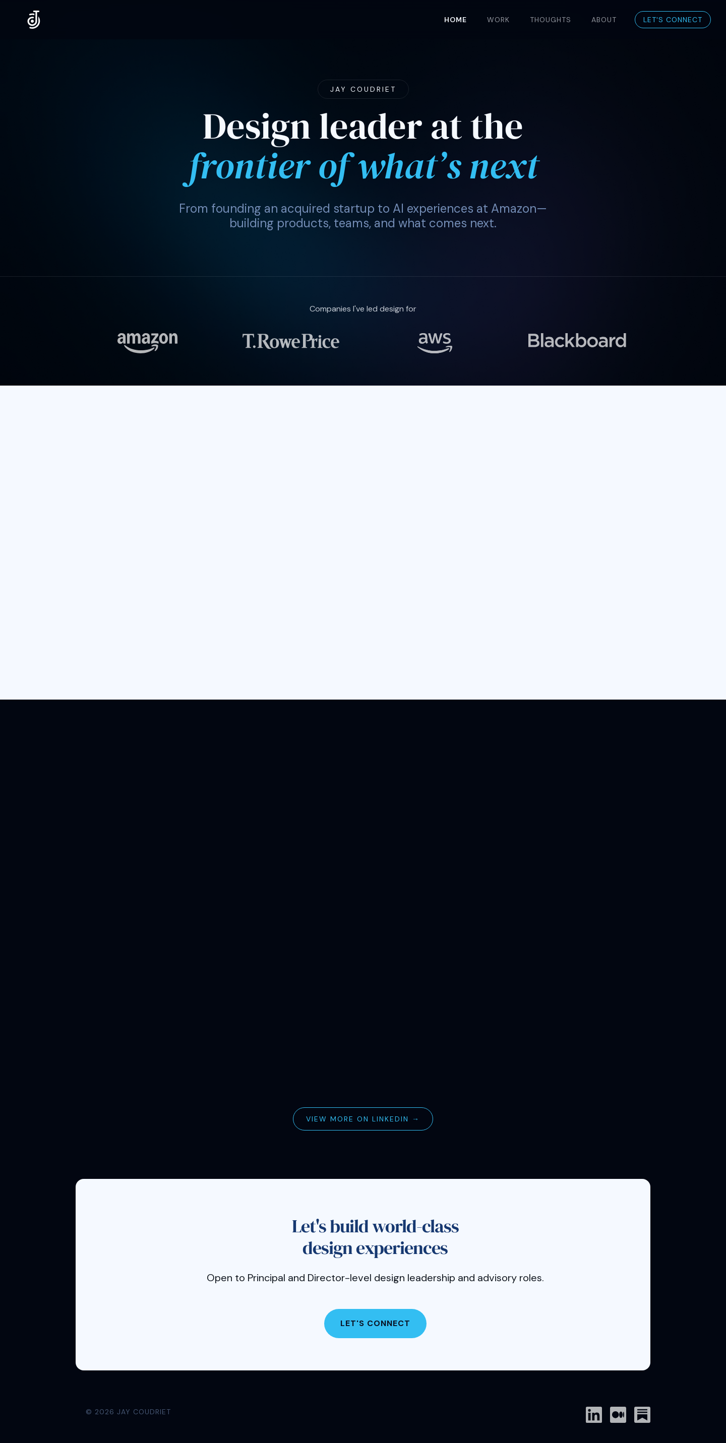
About (604, 19)
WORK (498, 19)
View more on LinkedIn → (363, 1118)
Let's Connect (672, 19)
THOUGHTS (550, 19)
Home (455, 19)
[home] (34, 20)
